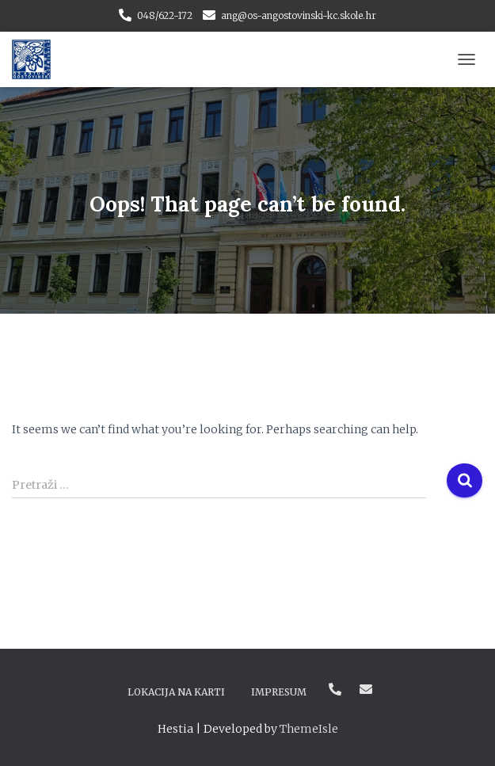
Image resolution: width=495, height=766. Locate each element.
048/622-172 (164, 15)
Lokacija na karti (176, 692)
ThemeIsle (309, 729)
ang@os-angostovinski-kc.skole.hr (298, 15)
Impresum (279, 692)
